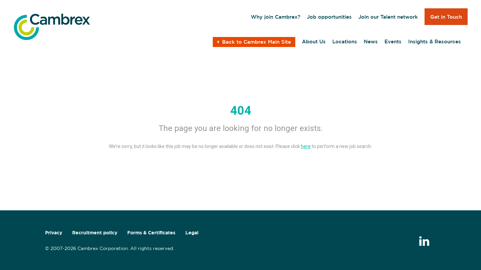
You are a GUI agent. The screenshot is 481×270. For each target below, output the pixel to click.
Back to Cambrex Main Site (254, 42)
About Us (314, 41)
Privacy (53, 232)
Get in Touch (446, 17)
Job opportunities (329, 17)
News (371, 41)
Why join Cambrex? (275, 17)
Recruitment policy (94, 232)
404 (240, 111)
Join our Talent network (388, 17)
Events (393, 41)
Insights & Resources (434, 41)
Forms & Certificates (151, 232)
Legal (191, 232)
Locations (344, 41)
